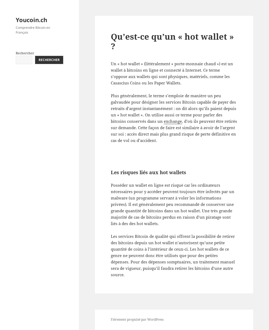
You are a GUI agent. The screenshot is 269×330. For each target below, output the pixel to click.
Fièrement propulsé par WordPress (137, 319)
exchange (173, 121)
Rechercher (25, 53)
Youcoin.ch (31, 20)
